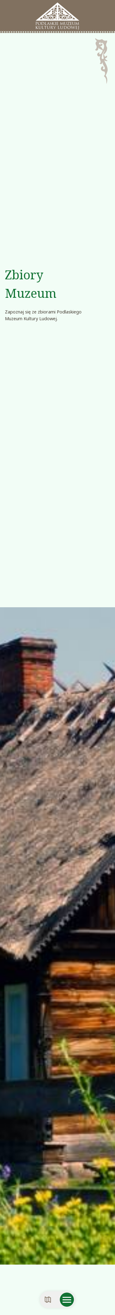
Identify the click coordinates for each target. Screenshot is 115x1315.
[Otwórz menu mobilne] (67, 1300)
